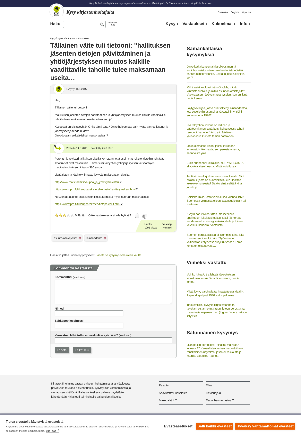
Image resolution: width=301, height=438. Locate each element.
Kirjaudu (246, 12)
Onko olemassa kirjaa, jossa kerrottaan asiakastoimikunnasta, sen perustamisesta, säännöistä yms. (213, 149)
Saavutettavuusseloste (173, 393)
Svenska (223, 12)
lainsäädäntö (94, 238)
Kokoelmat (222, 23)
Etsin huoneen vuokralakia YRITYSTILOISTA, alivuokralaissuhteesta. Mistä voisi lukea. (215, 164)
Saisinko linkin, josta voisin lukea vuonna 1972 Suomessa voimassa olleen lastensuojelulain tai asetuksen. (216, 200)
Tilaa (209, 385)
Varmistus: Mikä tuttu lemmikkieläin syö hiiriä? (86, 335)
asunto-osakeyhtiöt (65, 238)
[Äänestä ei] (144, 216)
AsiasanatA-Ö (112, 23)
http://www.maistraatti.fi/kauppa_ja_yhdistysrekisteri (87, 182)
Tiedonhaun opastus (218, 400)
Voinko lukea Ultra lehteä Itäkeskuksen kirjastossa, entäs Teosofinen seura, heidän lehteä (213, 278)
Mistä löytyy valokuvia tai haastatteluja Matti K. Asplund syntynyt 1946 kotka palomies (215, 293)
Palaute (163, 385)
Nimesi (59, 308)
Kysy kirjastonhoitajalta (62, 38)
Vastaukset (193, 23)
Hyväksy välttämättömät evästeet (265, 426)
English (234, 12)
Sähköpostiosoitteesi (69, 320)
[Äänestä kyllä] (137, 215)
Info (243, 23)
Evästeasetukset (178, 426)
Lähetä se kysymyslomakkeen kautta (118, 255)
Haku (55, 24)
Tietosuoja (212, 393)
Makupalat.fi (166, 400)
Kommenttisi (63, 277)
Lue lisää (51, 430)
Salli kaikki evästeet (214, 426)
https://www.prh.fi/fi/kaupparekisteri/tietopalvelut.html (87, 204)
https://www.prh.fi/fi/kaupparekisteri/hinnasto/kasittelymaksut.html (95, 189)
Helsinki (167, 227)
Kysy (171, 23)
